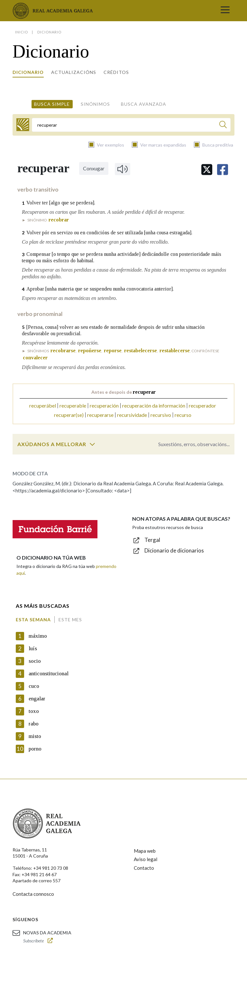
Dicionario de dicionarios (174, 550)
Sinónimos (95, 104)
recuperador (202, 405)
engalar (37, 699)
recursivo (161, 415)
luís (33, 648)
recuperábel (42, 405)
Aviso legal (145, 859)
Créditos (116, 72)
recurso (183, 415)
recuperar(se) (69, 415)
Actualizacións (73, 72)
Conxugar (94, 168)
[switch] (92, 444)
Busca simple (52, 104)
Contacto (144, 868)
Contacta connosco (33, 894)
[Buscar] (223, 125)
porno (35, 749)
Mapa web (145, 851)
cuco (34, 686)
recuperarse (100, 415)
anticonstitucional (49, 673)
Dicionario (28, 72)
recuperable (72, 405)
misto (35, 736)
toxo (34, 711)
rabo (34, 724)
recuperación (104, 405)
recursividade (132, 415)
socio (35, 661)
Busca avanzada (143, 104)
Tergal (152, 539)
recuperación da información (153, 405)
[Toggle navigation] (225, 10)
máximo (38, 636)
